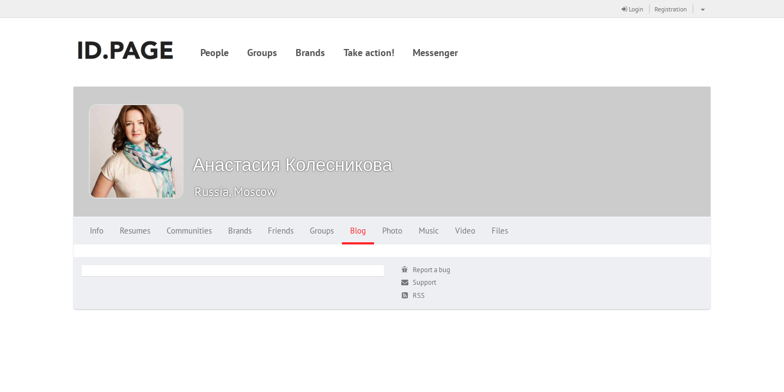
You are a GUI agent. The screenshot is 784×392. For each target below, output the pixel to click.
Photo (392, 230)
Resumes (135, 230)
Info (96, 230)
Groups (262, 52)
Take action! (369, 52)
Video (465, 230)
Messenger (435, 52)
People (214, 52)
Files (500, 230)
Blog (358, 230)
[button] (701, 8)
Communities (189, 230)
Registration (670, 9)
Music (429, 230)
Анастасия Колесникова (292, 164)
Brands (310, 52)
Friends (280, 230)
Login (633, 9)
